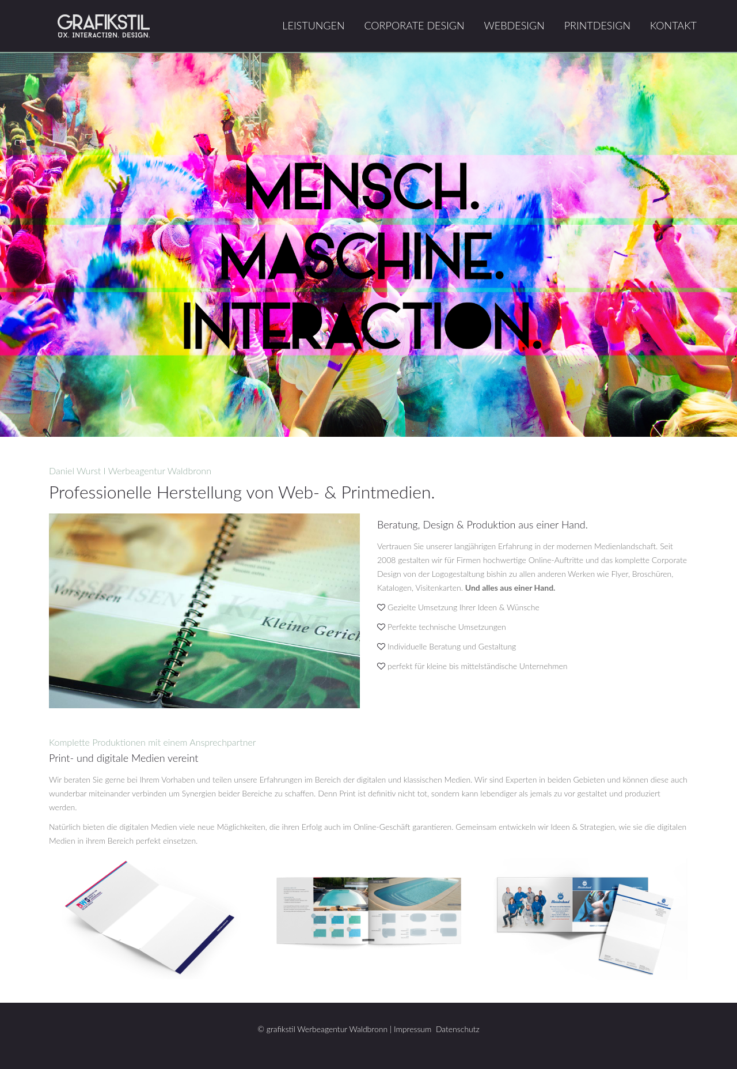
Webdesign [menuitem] (514, 25)
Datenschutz (458, 1029)
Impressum (412, 1029)
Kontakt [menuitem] (673, 25)
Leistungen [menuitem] (313, 25)
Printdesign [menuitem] (597, 25)
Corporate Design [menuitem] (414, 25)
